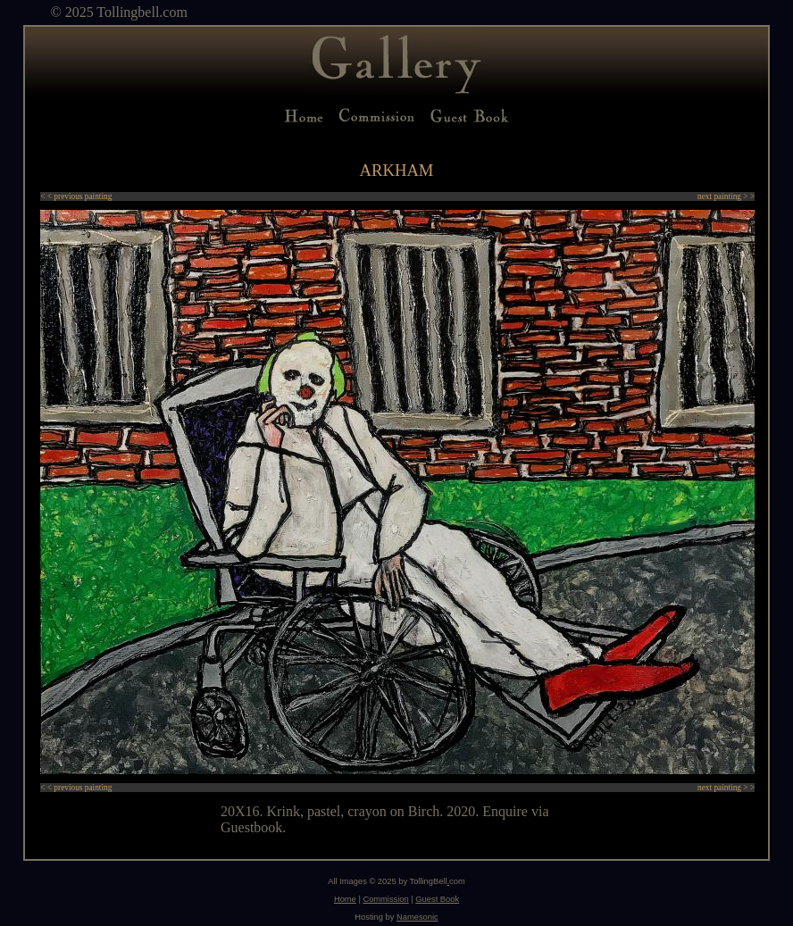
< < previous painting (76, 196)
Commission (385, 899)
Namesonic (417, 917)
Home (345, 899)
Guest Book (437, 899)
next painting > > (726, 196)
